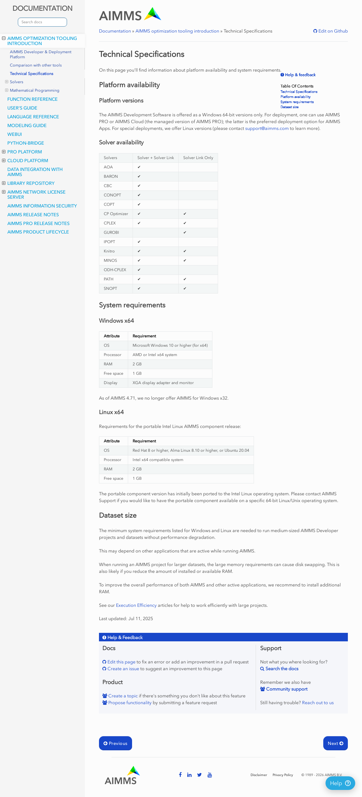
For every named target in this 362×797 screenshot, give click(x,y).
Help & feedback (300, 75)
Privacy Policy (283, 775)
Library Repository (28, 183)
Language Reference (33, 116)
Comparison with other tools (36, 65)
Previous (116, 743)
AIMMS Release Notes (33, 214)
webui (14, 134)
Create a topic (122, 695)
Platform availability (296, 97)
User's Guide (22, 108)
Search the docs (281, 668)
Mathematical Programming (32, 90)
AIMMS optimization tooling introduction (39, 40)
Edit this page (120, 661)
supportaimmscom (267, 128)
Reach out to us (318, 702)
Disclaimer (259, 775)
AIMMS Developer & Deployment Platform (40, 54)
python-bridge (25, 143)
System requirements (297, 102)
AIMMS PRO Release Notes (38, 223)
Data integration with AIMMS (35, 171)
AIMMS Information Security (42, 206)
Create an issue (122, 668)
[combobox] (42, 22)
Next (335, 743)
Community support (286, 689)
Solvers (14, 82)
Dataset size (290, 107)
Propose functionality (129, 702)
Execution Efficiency (136, 605)
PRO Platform (22, 152)
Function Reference (32, 99)
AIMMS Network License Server (34, 194)
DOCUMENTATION (42, 8)
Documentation (115, 31)
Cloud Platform (25, 160)
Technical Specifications (31, 73)
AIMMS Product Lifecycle (38, 232)
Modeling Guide (27, 125)
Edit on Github (332, 31)
